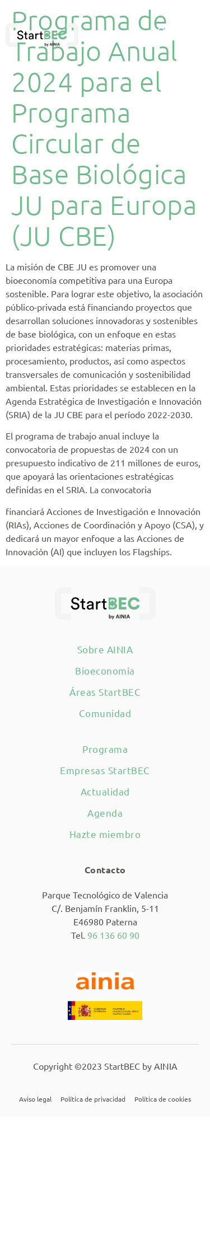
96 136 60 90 (113, 934)
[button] (188, 35)
